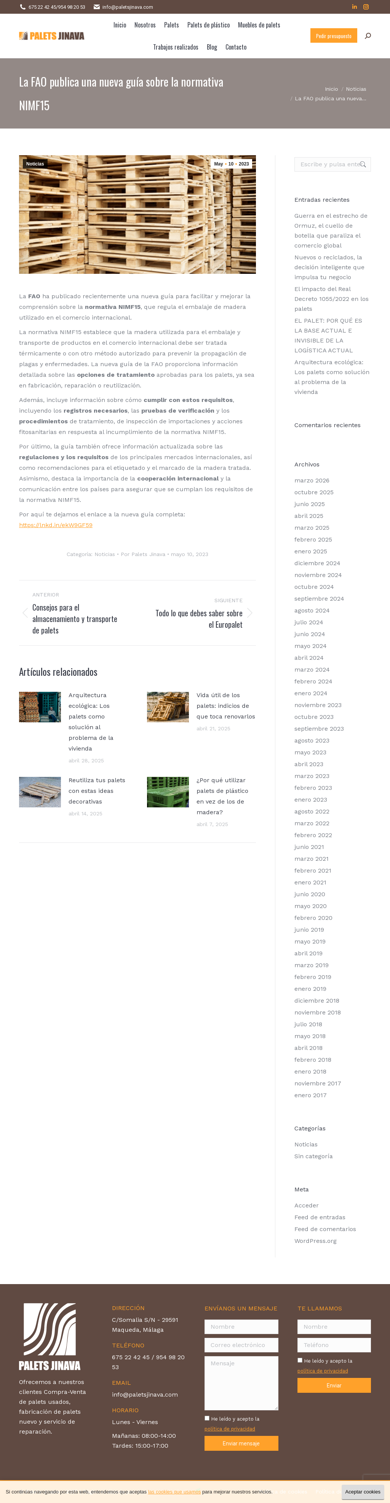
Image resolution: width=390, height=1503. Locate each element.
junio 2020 (309, 894)
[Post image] (40, 707)
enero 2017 (310, 1095)
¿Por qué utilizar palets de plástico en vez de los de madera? (222, 796)
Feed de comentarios (325, 1229)
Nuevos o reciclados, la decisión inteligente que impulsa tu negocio (329, 267)
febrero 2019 (312, 977)
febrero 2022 (313, 835)
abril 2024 (309, 657)
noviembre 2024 (318, 575)
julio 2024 (308, 622)
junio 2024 (309, 634)
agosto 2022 (311, 811)
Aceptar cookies (363, 1492)
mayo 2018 (310, 1036)
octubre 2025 (314, 492)
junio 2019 (309, 929)
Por (143, 554)
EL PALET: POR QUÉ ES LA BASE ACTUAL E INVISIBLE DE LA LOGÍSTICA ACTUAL (328, 335)
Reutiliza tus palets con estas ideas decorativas (97, 790)
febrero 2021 (312, 870)
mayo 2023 (310, 752)
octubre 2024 (314, 586)
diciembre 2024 (317, 563)
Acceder (306, 1205)
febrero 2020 (313, 917)
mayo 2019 (310, 941)
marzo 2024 (312, 669)
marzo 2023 (311, 776)
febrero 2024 (313, 681)
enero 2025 (310, 551)
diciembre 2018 (316, 1000)
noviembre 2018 (317, 1012)
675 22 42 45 (42, 7)
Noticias (35, 164)
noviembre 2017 (317, 1083)
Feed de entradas (319, 1217)
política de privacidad (230, 1429)
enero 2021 (310, 882)
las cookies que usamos (174, 1492)
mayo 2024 (310, 645)
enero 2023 (310, 799)
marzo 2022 (311, 823)
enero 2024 (311, 693)
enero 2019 (310, 988)
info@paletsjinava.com (127, 7)
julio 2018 (308, 1024)
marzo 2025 (311, 527)
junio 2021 (309, 846)
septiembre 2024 (319, 598)
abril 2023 (308, 764)
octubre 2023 (314, 716)
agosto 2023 (311, 740)
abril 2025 (308, 515)
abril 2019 (308, 953)
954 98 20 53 (71, 7)
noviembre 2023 (318, 705)
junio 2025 (309, 504)
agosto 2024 (312, 610)
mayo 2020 (310, 906)
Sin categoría (313, 1156)
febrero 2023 (313, 787)
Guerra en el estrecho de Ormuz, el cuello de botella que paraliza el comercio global (331, 230)
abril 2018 (308, 1047)
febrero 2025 (313, 539)
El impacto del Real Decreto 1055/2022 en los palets (331, 298)
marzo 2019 (311, 965)
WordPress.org (315, 1240)
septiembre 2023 (319, 728)
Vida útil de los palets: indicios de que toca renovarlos (226, 705)
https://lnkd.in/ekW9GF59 (56, 525)
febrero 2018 (312, 1059)
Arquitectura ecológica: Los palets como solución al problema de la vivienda (91, 721)
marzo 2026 (311, 480)
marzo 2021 (311, 858)
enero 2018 (310, 1071)
